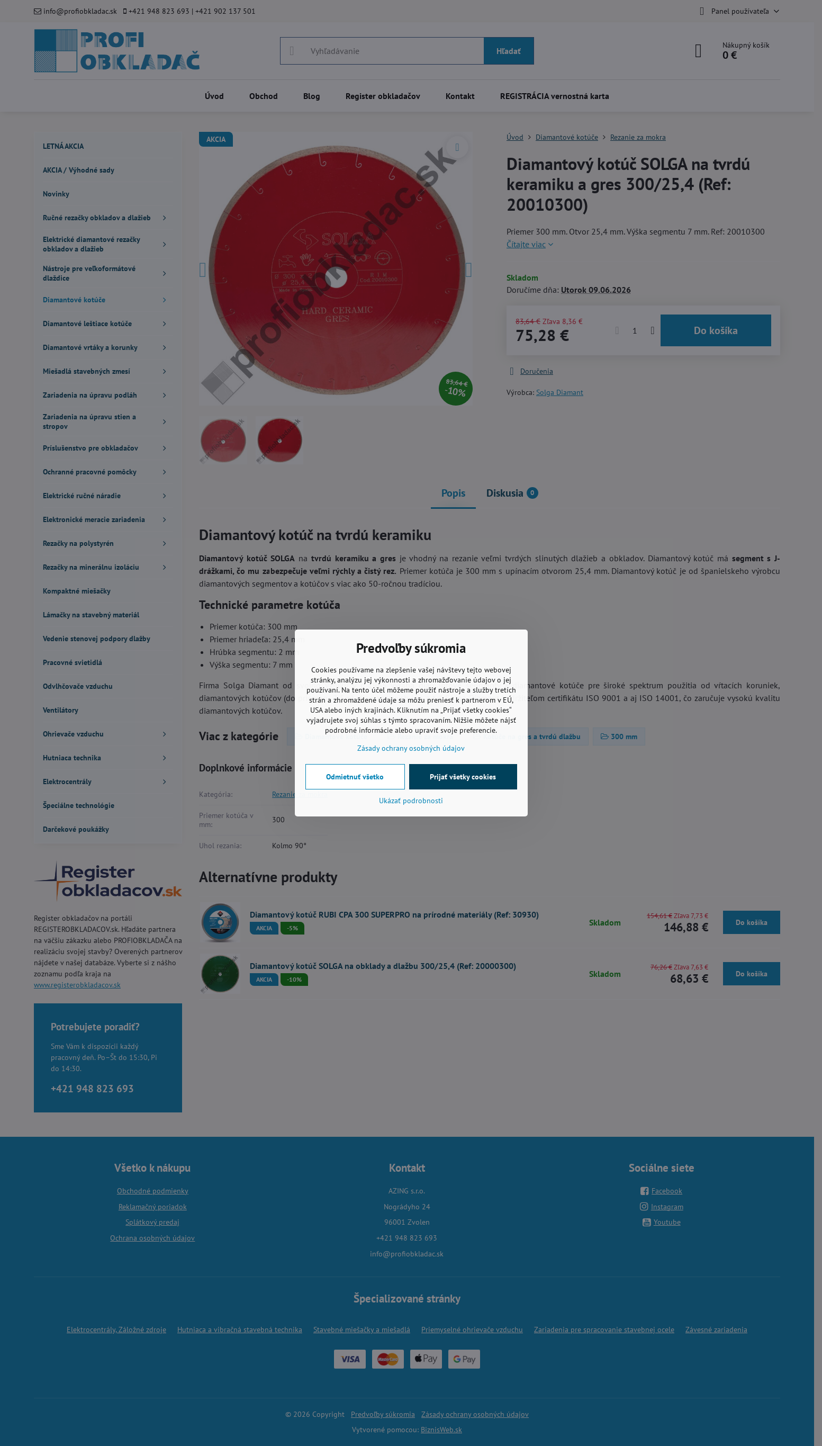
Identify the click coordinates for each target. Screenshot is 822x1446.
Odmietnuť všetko (355, 777)
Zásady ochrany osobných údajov (411, 748)
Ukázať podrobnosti (411, 800)
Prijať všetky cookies (463, 777)
